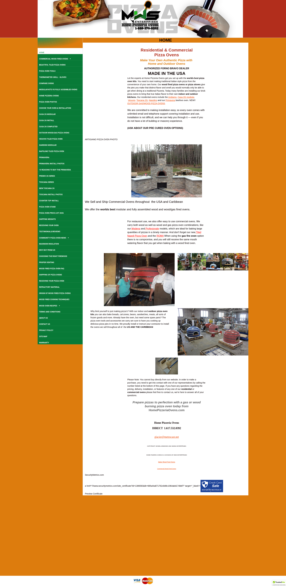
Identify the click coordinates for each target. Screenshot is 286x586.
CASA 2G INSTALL (46, 120)
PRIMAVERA (44, 157)
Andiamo (172, 97)
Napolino (153, 100)
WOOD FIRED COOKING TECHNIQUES (54, 299)
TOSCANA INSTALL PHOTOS (51, 194)
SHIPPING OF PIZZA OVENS (50, 275)
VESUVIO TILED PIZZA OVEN (50, 139)
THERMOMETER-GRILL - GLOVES (52, 77)
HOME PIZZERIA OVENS (49, 96)
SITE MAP (43, 336)
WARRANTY (44, 343)
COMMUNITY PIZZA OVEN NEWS (54, 237)
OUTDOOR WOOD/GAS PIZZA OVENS (54, 133)
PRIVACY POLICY (46, 330)
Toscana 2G (142, 100)
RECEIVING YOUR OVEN (49, 225)
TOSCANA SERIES (46, 182)
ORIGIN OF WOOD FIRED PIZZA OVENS (55, 293)
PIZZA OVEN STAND (47, 207)
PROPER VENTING (46, 262)
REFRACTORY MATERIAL (49, 287)
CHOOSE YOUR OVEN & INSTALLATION (55, 108)
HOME (41, 52)
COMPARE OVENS (46, 83)
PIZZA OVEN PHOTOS (48, 102)
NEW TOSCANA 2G (46, 188)
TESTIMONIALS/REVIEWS (49, 232)
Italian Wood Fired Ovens (166, 462)
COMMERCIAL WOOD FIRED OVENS (55, 58)
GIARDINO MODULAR (47, 145)
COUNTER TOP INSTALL (49, 201)
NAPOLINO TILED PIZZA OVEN (51, 151)
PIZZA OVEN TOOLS (47, 71)
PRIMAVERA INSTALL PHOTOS (51, 164)
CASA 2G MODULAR (47, 114)
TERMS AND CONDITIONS (49, 312)
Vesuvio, (132, 100)
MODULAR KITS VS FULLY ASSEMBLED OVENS (58, 90)
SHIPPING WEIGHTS (47, 219)
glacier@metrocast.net (166, 436)
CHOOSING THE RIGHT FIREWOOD (53, 256)
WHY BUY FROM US (47, 250)
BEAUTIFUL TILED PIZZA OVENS (52, 65)
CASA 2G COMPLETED (48, 127)
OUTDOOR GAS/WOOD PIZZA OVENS (146, 103)
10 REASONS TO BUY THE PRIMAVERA (55, 170)
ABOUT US (43, 318)
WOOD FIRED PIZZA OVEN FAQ (51, 269)
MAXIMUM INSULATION (49, 244)
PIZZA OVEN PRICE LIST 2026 (51, 213)
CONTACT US (44, 324)
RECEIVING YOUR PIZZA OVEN (51, 281)
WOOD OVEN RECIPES (50, 305)
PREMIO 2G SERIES (47, 176)
